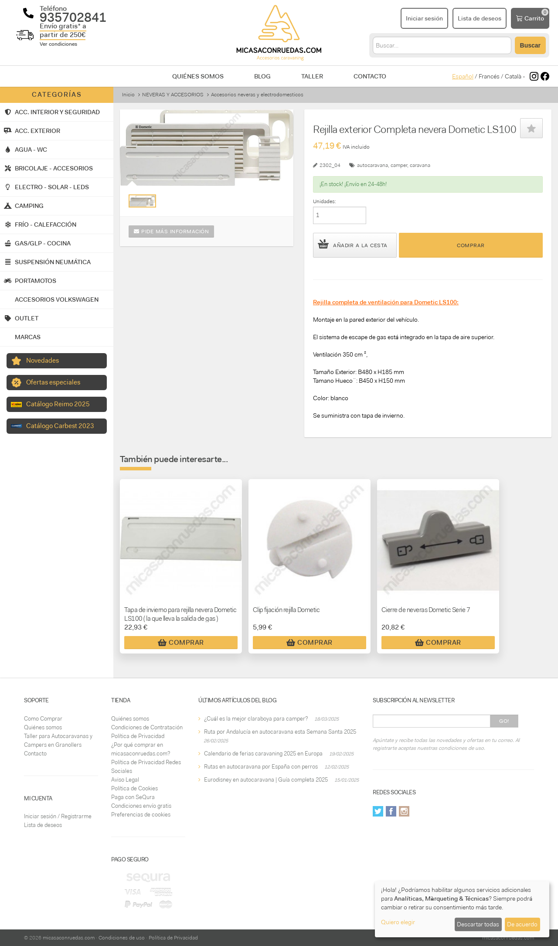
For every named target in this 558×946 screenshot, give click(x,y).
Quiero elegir (398, 922)
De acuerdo (522, 924)
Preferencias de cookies (140, 814)
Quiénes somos (198, 76)
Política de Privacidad (137, 736)
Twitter (378, 811)
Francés (489, 76)
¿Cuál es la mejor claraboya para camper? (256, 718)
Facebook (391, 811)
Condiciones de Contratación (147, 727)
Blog (262, 76)
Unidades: (324, 201)
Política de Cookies (134, 788)
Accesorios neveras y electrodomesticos (257, 94)
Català (513, 76)
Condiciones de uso (122, 937)
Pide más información (171, 231)
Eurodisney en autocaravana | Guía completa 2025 (266, 779)
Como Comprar (43, 718)
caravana (420, 165)
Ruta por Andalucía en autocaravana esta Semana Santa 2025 (280, 731)
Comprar (471, 245)
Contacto (370, 76)
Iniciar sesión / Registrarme (58, 816)
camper (399, 165)
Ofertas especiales (53, 382)
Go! (504, 721)
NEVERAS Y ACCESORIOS (173, 94)
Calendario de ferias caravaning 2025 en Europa (263, 753)
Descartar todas (478, 924)
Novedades (42, 360)
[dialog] (462, 909)
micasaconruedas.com (69, 937)
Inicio (128, 94)
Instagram (404, 811)
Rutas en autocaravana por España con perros (261, 766)
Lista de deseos (43, 825)
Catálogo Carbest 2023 (60, 426)
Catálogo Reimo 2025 (58, 404)
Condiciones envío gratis (141, 806)
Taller (312, 76)
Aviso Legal (125, 779)
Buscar (530, 45)
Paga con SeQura (133, 797)
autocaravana (372, 165)
